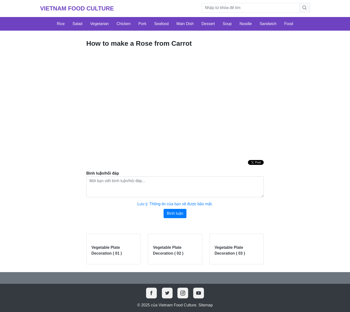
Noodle (245, 24)
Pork (142, 24)
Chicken (123, 24)
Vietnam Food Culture (77, 8)
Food (288, 24)
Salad (77, 24)
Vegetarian (99, 24)
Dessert (208, 24)
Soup (227, 24)
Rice (61, 24)
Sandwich (268, 24)
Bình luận (175, 213)
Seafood (161, 24)
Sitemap (206, 305)
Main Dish (185, 24)
